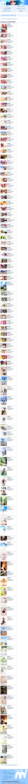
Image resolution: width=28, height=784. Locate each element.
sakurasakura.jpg (10, 667)
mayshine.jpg (9, 407)
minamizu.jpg (9, 448)
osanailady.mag (10, 52)
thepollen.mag (9, 156)
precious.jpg (9, 716)
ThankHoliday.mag (10, 208)
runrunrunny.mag (10, 115)
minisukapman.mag (10, 339)
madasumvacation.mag (11, 219)
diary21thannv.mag (10, 225)
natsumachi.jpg (10, 736)
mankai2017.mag (10, 46)
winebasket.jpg (9, 458)
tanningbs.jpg (9, 438)
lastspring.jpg (9, 478)
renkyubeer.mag (10, 304)
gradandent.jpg (9, 387)
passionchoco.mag (10, 138)
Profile (9, 772)
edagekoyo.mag (10, 202)
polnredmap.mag (10, 98)
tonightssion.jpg (10, 572)
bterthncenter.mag (10, 167)
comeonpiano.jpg (10, 687)
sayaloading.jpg (10, 756)
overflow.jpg (9, 517)
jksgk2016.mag (9, 248)
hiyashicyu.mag (10, 231)
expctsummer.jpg (10, 588)
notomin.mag (9, 213)
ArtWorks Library (8, 776)
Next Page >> (14, 18)
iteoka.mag (9, 327)
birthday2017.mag (10, 127)
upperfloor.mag (9, 69)
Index (9, 18)
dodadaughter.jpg (10, 647)
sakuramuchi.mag (10, 242)
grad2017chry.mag (10, 104)
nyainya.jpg (9, 488)
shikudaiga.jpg (9, 397)
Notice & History (7, 777)
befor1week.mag (10, 34)
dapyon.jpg (9, 417)
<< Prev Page (4, 18)
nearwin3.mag (9, 350)
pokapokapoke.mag (10, 86)
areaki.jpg (9, 578)
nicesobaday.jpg (10, 746)
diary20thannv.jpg (10, 283)
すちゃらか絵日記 (7, 9)
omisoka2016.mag (10, 179)
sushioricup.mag (10, 63)
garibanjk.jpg (9, 468)
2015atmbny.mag (10, 277)
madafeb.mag (9, 121)
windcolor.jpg (9, 726)
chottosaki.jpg (9, 527)
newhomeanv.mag (10, 356)
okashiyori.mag (10, 190)
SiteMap (6, 779)
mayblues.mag (9, 310)
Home (5, 771)
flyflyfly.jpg (9, 637)
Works (5, 772)
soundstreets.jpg (10, 677)
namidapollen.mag (10, 144)
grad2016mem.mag (10, 254)
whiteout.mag (9, 92)
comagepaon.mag (10, 173)
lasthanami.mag (10, 40)
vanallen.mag (9, 333)
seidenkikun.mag (10, 271)
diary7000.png (9, 362)
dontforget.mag (10, 265)
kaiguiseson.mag (10, 196)
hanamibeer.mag (10, 75)
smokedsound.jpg (10, 537)
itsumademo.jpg (10, 427)
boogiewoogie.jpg (10, 608)
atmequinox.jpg (10, 706)
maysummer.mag (10, 298)
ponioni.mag (9, 150)
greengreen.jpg (9, 657)
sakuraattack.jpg (10, 598)
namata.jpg (9, 543)
